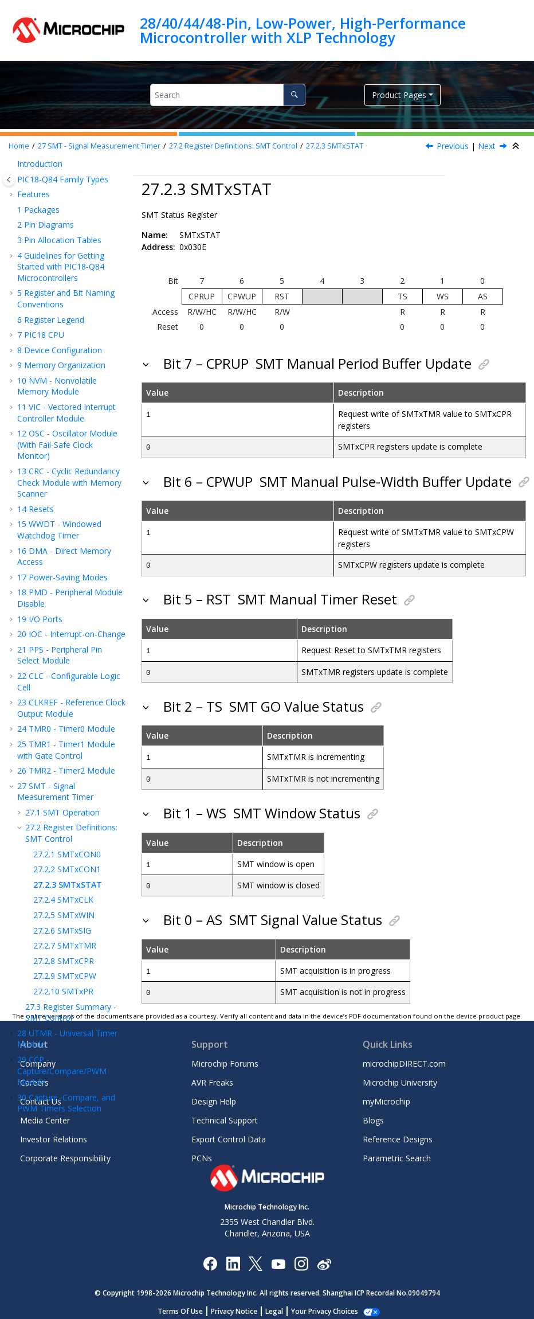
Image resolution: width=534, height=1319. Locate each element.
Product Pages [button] (399, 94)
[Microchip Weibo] (324, 1257)
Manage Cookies (324, 1305)
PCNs (201, 1153)
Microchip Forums (224, 1058)
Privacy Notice (240, 1305)
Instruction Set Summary (68, 978)
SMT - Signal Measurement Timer (99, 146)
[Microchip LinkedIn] (233, 1257)
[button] (12, 167)
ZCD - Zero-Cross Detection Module (56, 957)
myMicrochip (386, 1096)
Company (38, 1058)
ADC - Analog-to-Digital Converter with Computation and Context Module (70, 871)
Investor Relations (53, 1134)
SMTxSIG (62, 327)
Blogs (373, 1115)
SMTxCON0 (67, 250)
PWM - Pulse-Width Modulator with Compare (64, 526)
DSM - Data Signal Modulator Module (57, 617)
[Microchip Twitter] (255, 1257)
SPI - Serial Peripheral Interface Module (62, 692)
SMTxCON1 (67, 265)
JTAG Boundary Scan (61, 765)
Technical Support (224, 1115)
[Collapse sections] (517, 146)
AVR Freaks (212, 1077)
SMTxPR (63, 388)
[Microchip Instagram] (301, 1257)
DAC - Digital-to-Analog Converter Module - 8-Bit (66, 904)
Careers (34, 1077)
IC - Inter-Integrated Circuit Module (61, 719)
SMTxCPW (64, 372)
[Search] (294, 95)
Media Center (45, 1115)
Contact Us (40, 1096)
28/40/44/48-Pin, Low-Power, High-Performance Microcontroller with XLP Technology (303, 30)
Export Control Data (228, 1134)
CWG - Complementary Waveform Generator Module (65, 558)
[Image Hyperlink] (278, 1257)
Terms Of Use (186, 1305)
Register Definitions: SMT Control (233, 146)
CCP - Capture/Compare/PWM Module (62, 467)
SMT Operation (62, 209)
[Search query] (227, 95)
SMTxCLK (63, 296)
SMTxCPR (63, 357)
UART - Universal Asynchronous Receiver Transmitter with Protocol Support (65, 654)
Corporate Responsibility (65, 1153)
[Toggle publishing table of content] (9, 180)
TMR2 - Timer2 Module (66, 167)
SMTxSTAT (334, 146)
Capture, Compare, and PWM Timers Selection (66, 500)
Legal (280, 1305)
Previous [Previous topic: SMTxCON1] (453, 146)
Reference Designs (398, 1134)
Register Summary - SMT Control (70, 409)
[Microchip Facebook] (210, 1257)
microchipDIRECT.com (404, 1058)
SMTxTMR (64, 342)
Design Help (213, 1096)
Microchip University (400, 1077)
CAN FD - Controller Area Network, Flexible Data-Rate (69, 745)
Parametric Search (397, 1153)
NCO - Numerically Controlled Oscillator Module (70, 590)
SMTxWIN (64, 311)
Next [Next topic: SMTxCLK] (487, 146)
